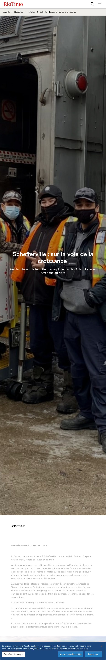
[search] (92, 4)
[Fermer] (102, 646)
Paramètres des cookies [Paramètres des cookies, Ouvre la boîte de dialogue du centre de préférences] (14, 654)
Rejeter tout (93, 654)
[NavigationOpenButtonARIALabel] (100, 4)
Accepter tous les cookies (70, 654)
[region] (53, 651)
